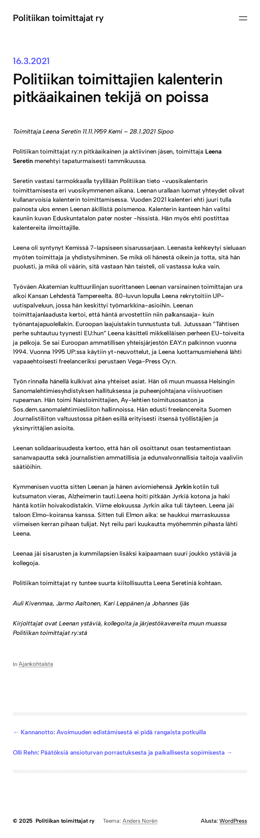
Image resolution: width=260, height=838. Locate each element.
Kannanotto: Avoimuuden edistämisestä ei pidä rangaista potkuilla (113, 732)
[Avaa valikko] (243, 18)
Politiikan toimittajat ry (58, 18)
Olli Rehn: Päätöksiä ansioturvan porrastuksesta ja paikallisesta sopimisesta (118, 752)
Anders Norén (140, 820)
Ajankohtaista (36, 663)
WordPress (233, 820)
